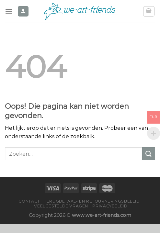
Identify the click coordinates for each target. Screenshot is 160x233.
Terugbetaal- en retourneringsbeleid (92, 201)
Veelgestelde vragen (61, 206)
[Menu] (9, 11)
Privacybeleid (109, 206)
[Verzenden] (148, 153)
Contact (29, 201)
